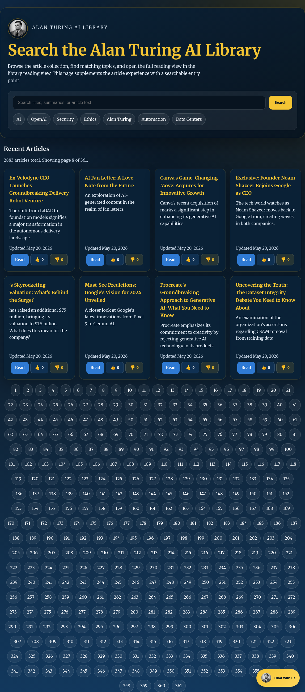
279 (117, 612)
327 (66, 656)
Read (20, 259)
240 (31, 582)
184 (243, 523)
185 (260, 523)
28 (100, 404)
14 (187, 390)
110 (164, 464)
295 (99, 626)
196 (150, 538)
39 (264, 404)
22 (10, 404)
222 (14, 567)
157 (85, 508)
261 (100, 597)
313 (119, 641)
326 (49, 656)
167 (253, 508)
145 (169, 493)
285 (221, 612)
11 (144, 390)
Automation (154, 119)
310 (70, 641)
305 (275, 626)
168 (269, 508)
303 (239, 626)
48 (100, 419)
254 (274, 582)
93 (181, 449)
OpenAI (38, 119)
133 (253, 478)
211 (121, 552)
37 (234, 404)
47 (85, 419)
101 (12, 464)
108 (130, 464)
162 (169, 508)
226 (83, 567)
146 (186, 493)
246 (135, 582)
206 (34, 552)
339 (272, 656)
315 (153, 641)
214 (171, 552)
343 (49, 671)
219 (255, 552)
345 (83, 671)
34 (190, 404)
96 (226, 449)
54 (190, 419)
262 (117, 597)
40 (280, 404)
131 (220, 478)
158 (102, 508)
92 (166, 449)
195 (133, 538)
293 (64, 626)
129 (186, 478)
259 (65, 597)
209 (87, 552)
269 (240, 597)
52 (160, 419)
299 (169, 626)
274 (30, 612)
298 (152, 626)
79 (264, 434)
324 (14, 656)
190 (49, 538)
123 (85, 478)
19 (258, 390)
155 (52, 508)
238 (291, 567)
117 (277, 464)
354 (238, 671)
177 (126, 523)
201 (235, 538)
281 (151, 612)
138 (52, 493)
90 (136, 449)
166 (236, 508)
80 (280, 434)
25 (55, 404)
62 (10, 434)
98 (256, 449)
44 (40, 419)
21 (288, 390)
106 (96, 464)
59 (265, 419)
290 (12, 626)
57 (234, 419)
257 (31, 597)
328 (83, 656)
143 (136, 493)
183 (226, 523)
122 (68, 478)
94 (196, 449)
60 (280, 419)
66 (70, 434)
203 (270, 538)
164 (202, 508)
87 (90, 449)
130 (203, 478)
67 (85, 434)
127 (152, 478)
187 (294, 523)
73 (175, 434)
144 (152, 493)
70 (131, 434)
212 (137, 552)
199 (200, 538)
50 (130, 419)
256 (13, 597)
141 (103, 493)
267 (205, 597)
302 (222, 626)
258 (48, 597)
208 (69, 552)
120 (35, 478)
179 (159, 523)
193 (99, 538)
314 (136, 641)
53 (175, 419)
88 (106, 449)
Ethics (90, 119)
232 (187, 567)
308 (35, 641)
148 (219, 493)
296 (117, 626)
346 (101, 671)
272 (291, 597)
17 (230, 390)
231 (170, 567)
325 (32, 656)
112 (196, 464)
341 (14, 671)
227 (100, 567)
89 (121, 449)
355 (256, 671)
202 (253, 538)
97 (241, 449)
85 (60, 449)
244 (100, 582)
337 (238, 656)
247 (152, 582)
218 (238, 552)
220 (272, 552)
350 (171, 671)
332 (152, 656)
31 (145, 404)
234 (222, 567)
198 (184, 538)
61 (295, 419)
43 (25, 419)
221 (289, 552)
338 (255, 656)
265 (170, 597)
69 (115, 434)
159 (119, 508)
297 (134, 626)
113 (212, 464)
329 (101, 656)
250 (205, 582)
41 (295, 404)
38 (249, 404)
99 (271, 449)
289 (291, 612)
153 (18, 508)
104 (62, 464)
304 (257, 626)
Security (65, 119)
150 (252, 493)
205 (16, 552)
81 (295, 434)
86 (75, 449)
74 (190, 434)
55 (205, 419)
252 (239, 582)
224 (48, 567)
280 (134, 612)
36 (219, 404)
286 (239, 612)
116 (261, 464)
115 (245, 464)
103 (45, 464)
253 (256, 582)
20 (273, 390)
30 (130, 404)
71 (146, 434)
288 (274, 612)
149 (236, 493)
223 (31, 567)
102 (28, 464)
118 (293, 464)
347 (118, 671)
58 (249, 419)
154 (35, 508)
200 (218, 538)
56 (219, 419)
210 (104, 552)
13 (172, 390)
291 (29, 626)
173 (60, 523)
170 (10, 523)
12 (158, 390)
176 (110, 523)
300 (187, 626)
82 (15, 449)
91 (151, 449)
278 (99, 612)
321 (253, 641)
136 (19, 493)
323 (287, 641)
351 (188, 671)
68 (100, 434)
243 (83, 582)
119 (18, 478)
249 (188, 582)
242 (66, 582)
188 (15, 538)
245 (118, 582)
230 (153, 567)
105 (79, 464)
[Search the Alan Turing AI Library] (139, 103)
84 (45, 449)
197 (167, 538)
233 (205, 567)
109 (147, 464)
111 (180, 464)
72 (160, 434)
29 (115, 404)
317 (186, 641)
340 (290, 656)
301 (204, 626)
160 (135, 508)
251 (222, 582)
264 (152, 597)
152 (286, 493)
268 (222, 597)
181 (193, 523)
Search (280, 103)
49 (115, 419)
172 (43, 523)
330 (118, 656)
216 (204, 552)
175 (93, 523)
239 (13, 582)
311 (86, 641)
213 (154, 552)
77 (234, 434)
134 (269, 478)
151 (269, 493)
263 (134, 597)
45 (55, 419)
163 (185, 508)
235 (239, 567)
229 (136, 567)
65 (55, 434)
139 (69, 493)
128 (169, 478)
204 (288, 538)
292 (46, 626)
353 (221, 671)
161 (152, 508)
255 (291, 582)
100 (288, 449)
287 (256, 612)
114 (229, 464)
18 (244, 390)
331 (136, 656)
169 (286, 508)
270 (257, 597)
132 (236, 478)
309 (53, 641)
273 (13, 612)
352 (204, 671)
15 (201, 390)
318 (202, 641)
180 (176, 523)
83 (30, 449)
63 (25, 434)
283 (186, 612)
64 (40, 434)
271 (274, 597)
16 (215, 390)
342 (31, 671)
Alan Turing (119, 119)
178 (143, 523)
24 (40, 404)
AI (18, 119)
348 (135, 671)
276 (64, 612)
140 (86, 493)
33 (175, 404)
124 (102, 478)
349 (153, 671)
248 (170, 582)
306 (292, 626)
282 (169, 612)
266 (187, 597)
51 (145, 419)
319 (219, 641)
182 (209, 523)
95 (211, 449)
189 (32, 538)
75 (205, 434)
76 (220, 434)
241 (48, 582)
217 (221, 552)
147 (203, 493)
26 (70, 404)
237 (274, 567)
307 (17, 641)
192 (83, 538)
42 (10, 419)
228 (118, 567)
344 (66, 671)
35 (205, 404)
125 (119, 478)
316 (169, 641)
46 (70, 419)
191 (66, 538)
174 (77, 523)
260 (83, 597)
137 (36, 493)
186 (277, 523)
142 (119, 493)
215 (188, 552)
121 (52, 478)
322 (270, 641)
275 (47, 612)
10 (130, 390)
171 (27, 523)
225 (66, 567)
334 (186, 656)
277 (82, 612)
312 (103, 641)
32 (160, 404)
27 (85, 404)
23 (25, 404)
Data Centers (189, 119)
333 (169, 656)
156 (68, 508)
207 (51, 552)
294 (82, 626)
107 (113, 464)
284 (204, 612)
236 (257, 567)
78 (249, 434)
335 (204, 656)
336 (221, 656)
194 (116, 538)
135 (286, 478)
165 (219, 508)
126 (135, 478)
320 (236, 641)
